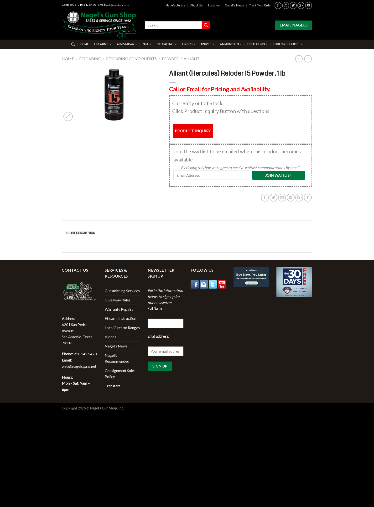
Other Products (288, 44)
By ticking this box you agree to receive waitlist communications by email (240, 167)
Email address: (158, 336)
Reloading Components (131, 58)
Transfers (112, 385)
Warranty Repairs (119, 309)
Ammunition (231, 44)
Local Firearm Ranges (122, 327)
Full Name (155, 308)
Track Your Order (260, 5)
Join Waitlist (278, 175)
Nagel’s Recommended (117, 358)
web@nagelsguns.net (118, 5)
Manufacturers (175, 5)
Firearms (103, 44)
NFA (147, 44)
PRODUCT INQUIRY (193, 131)
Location (214, 5)
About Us (196, 5)
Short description (80, 233)
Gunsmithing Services (122, 290)
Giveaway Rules (117, 300)
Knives (208, 44)
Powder (170, 58)
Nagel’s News (234, 5)
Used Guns (257, 44)
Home (84, 44)
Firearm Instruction (120, 318)
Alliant (192, 58)
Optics (189, 44)
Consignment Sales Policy (120, 373)
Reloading (167, 44)
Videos (110, 336)
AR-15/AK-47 (127, 44)
